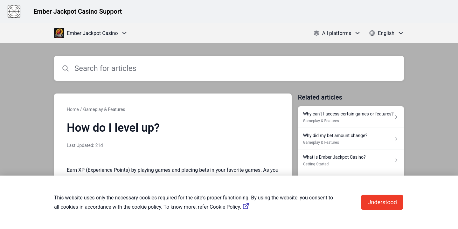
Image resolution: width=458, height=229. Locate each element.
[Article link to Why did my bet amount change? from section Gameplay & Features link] (351, 138)
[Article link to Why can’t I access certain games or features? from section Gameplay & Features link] (351, 117)
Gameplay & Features (104, 109)
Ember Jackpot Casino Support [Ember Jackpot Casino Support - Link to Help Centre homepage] (77, 11)
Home (73, 109)
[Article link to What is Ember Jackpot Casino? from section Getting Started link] (351, 160)
